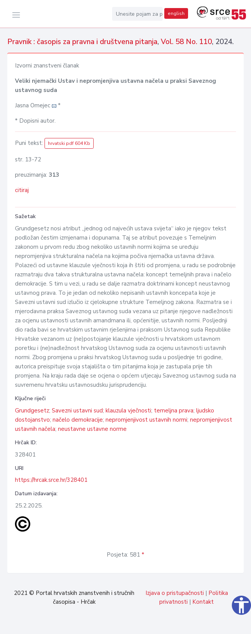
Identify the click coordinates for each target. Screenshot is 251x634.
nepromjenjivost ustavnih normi (146, 420)
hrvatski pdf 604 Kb (69, 143)
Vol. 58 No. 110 (186, 42)
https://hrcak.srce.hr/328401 (51, 480)
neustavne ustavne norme (92, 429)
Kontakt (203, 602)
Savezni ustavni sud (77, 410)
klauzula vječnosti (128, 410)
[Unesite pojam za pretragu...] (137, 14)
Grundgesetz (32, 410)
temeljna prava (173, 410)
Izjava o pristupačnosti (174, 593)
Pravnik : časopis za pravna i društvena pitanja (82, 42)
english (176, 13)
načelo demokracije (78, 420)
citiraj (22, 190)
